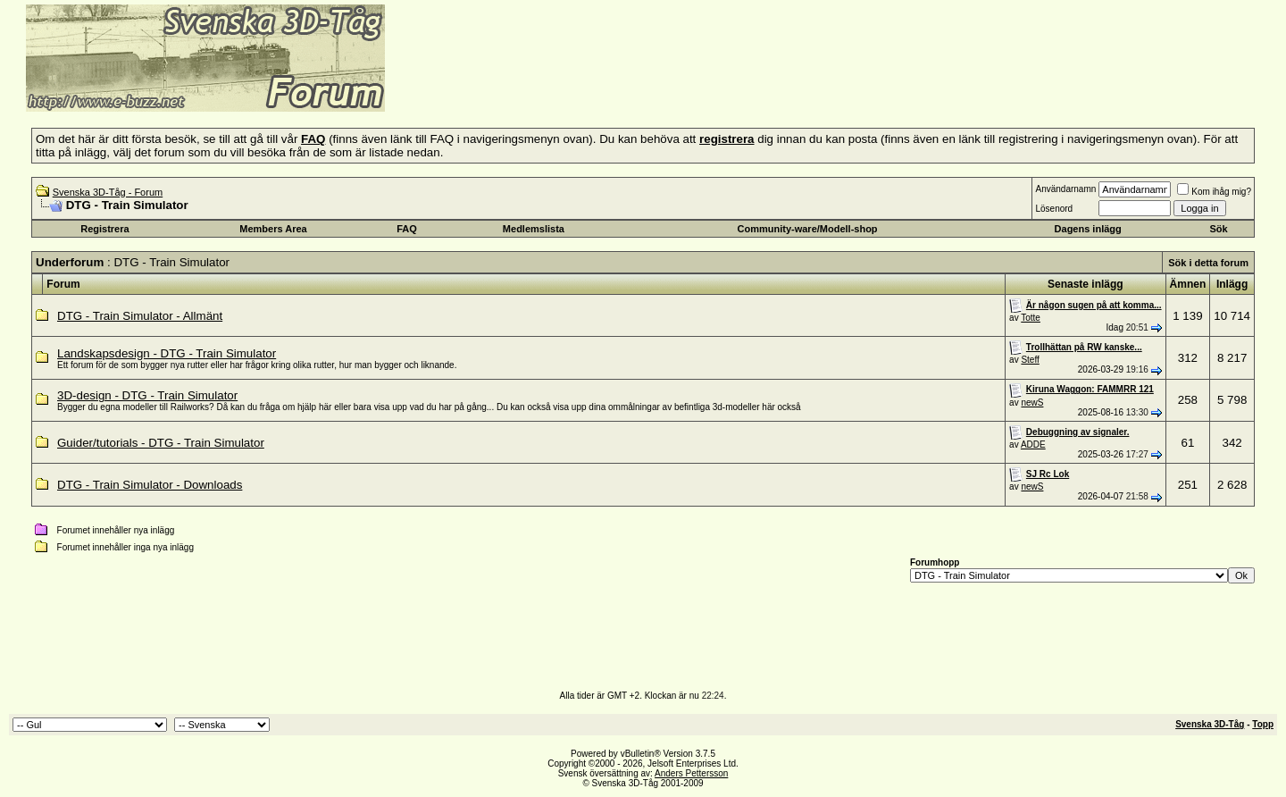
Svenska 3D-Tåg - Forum (108, 192)
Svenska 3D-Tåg (1209, 724)
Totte (1030, 318)
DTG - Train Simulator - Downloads (149, 484)
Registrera (104, 228)
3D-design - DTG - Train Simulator (147, 395)
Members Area (272, 228)
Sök (1218, 228)
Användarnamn (1065, 189)
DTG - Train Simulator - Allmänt (139, 316)
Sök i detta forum (1208, 262)
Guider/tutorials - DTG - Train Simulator (160, 442)
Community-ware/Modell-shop (808, 228)
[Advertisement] (604, 85)
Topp (1262, 724)
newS (1032, 402)
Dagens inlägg (1088, 228)
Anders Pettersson (691, 773)
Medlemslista (533, 228)
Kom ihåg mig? (1214, 192)
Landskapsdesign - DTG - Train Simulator (166, 353)
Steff (1030, 360)
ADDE (1033, 444)
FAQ (407, 228)
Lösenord (1054, 209)
